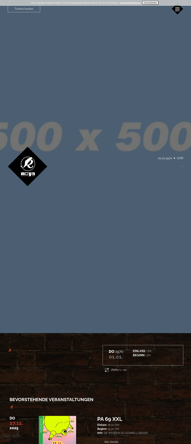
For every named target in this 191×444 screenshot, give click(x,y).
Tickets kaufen (24, 8)
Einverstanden (150, 3)
